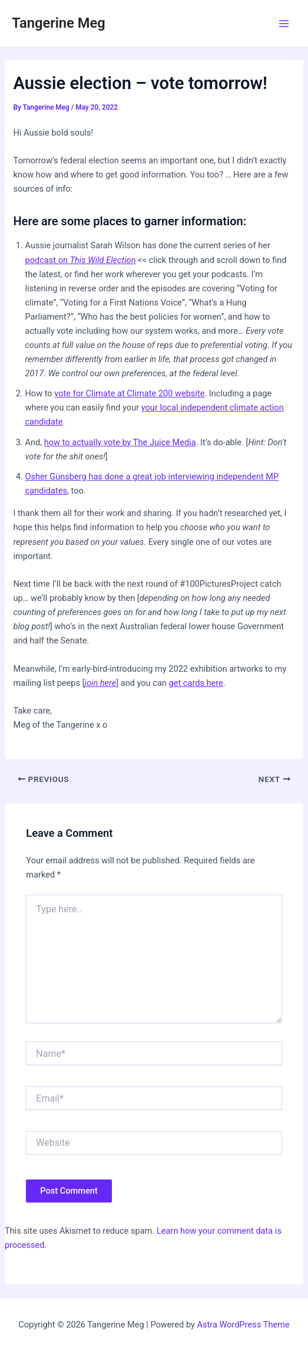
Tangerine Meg (58, 23)
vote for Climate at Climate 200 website (129, 393)
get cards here (196, 683)
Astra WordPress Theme (243, 1324)
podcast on (80, 260)
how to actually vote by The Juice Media (120, 442)
